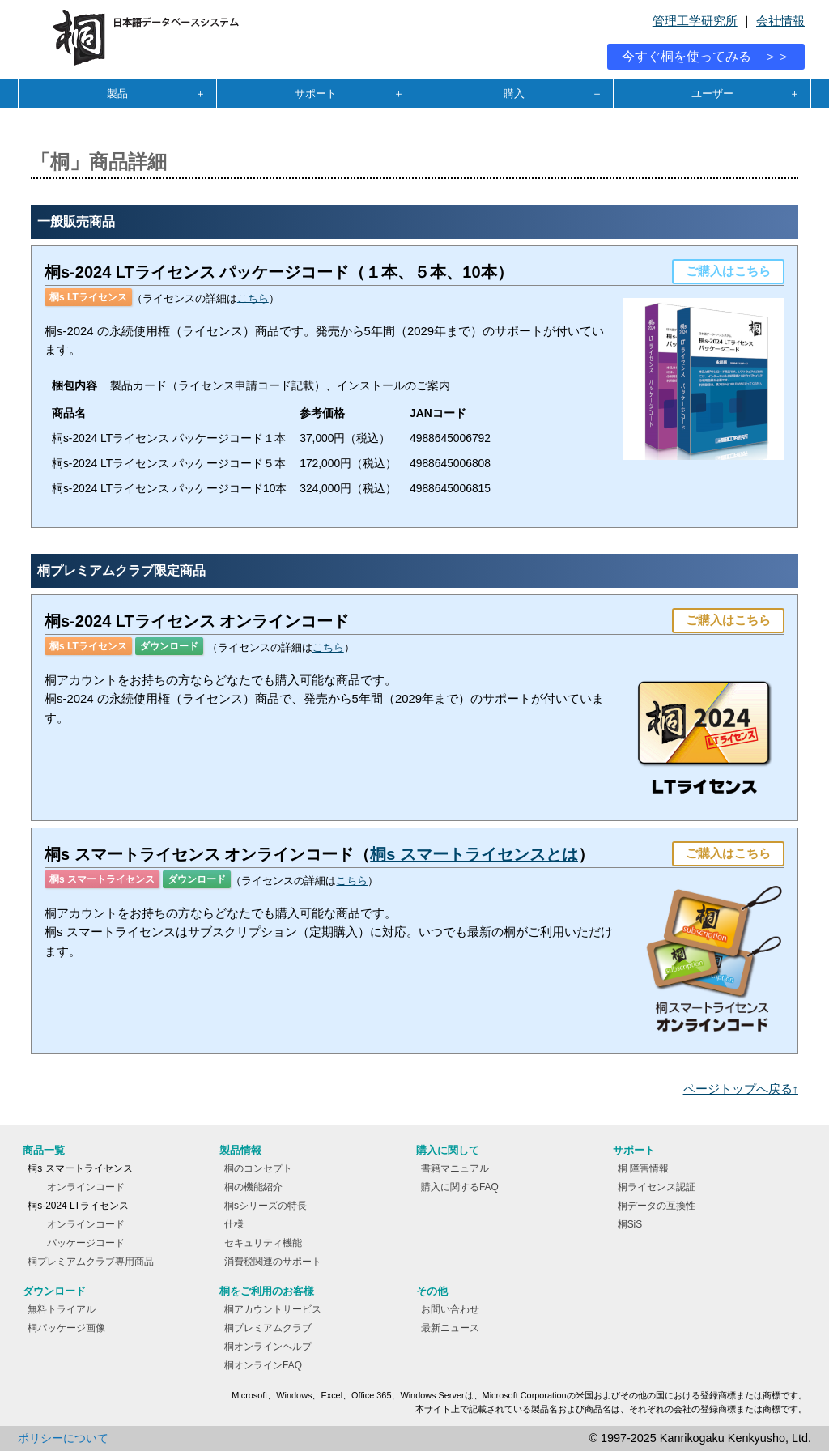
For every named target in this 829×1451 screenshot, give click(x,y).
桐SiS (630, 1224)
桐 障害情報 (643, 1168)
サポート (316, 93)
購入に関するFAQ (460, 1187)
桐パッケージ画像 (66, 1328)
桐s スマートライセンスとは (474, 854)
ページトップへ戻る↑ (740, 1089)
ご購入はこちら (728, 271)
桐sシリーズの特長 (265, 1205)
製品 (117, 93)
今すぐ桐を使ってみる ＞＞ (706, 56)
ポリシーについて (63, 1438)
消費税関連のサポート (272, 1261)
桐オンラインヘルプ (268, 1346)
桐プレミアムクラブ (268, 1328)
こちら (253, 297)
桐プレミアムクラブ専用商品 (91, 1261)
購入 (514, 93)
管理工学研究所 (695, 21)
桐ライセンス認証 (656, 1187)
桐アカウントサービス (272, 1309)
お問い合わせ (450, 1309)
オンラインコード (86, 1187)
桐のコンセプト (258, 1168)
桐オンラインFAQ (263, 1365)
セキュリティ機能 (263, 1243)
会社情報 (780, 21)
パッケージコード (86, 1243)
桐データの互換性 (656, 1205)
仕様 (234, 1224)
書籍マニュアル (455, 1168)
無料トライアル (62, 1309)
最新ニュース (450, 1328)
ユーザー (712, 93)
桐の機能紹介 (253, 1187)
